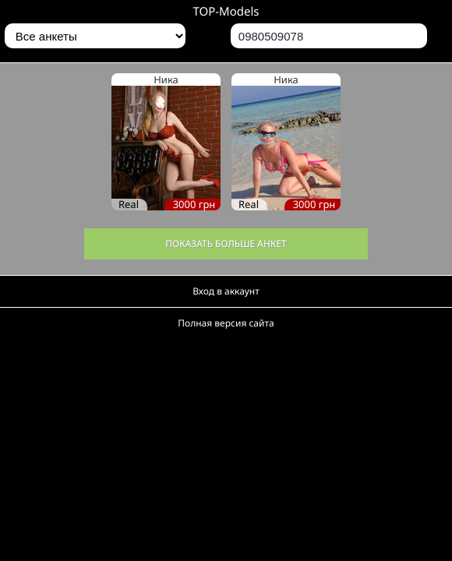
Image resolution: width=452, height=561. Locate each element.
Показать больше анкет (226, 243)
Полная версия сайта (226, 323)
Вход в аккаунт (226, 291)
